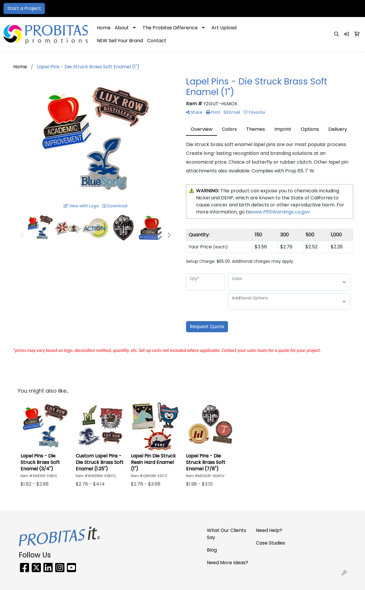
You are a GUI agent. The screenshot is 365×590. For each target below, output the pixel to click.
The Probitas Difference (170, 27)
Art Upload (224, 27)
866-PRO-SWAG (272, 8)
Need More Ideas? (227, 562)
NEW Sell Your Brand (120, 40)
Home (104, 27)
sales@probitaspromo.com (327, 8)
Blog (212, 550)
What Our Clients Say (226, 534)
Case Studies (270, 543)
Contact (156, 40)
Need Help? (269, 530)
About (122, 27)
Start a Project (24, 8)
